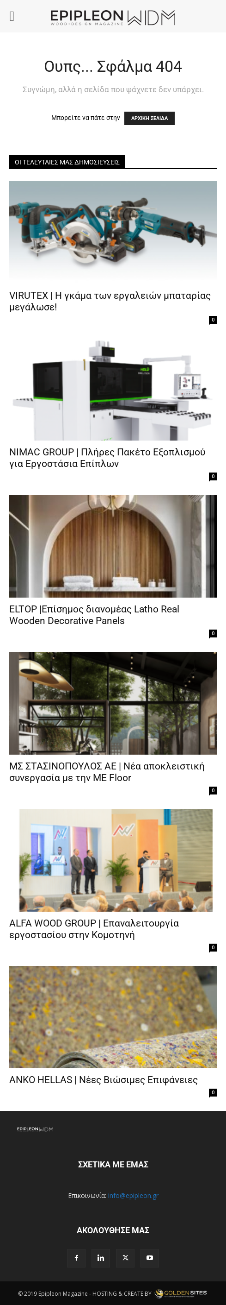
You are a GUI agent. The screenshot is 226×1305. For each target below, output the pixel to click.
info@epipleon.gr (133, 1195)
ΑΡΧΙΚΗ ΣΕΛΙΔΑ (149, 118)
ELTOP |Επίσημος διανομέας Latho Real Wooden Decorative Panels (94, 615)
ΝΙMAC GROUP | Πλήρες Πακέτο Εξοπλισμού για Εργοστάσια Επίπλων (107, 458)
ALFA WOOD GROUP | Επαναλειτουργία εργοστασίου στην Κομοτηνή (94, 929)
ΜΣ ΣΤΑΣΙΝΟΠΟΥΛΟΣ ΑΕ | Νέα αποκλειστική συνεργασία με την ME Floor (107, 772)
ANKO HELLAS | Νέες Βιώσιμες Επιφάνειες (103, 1079)
